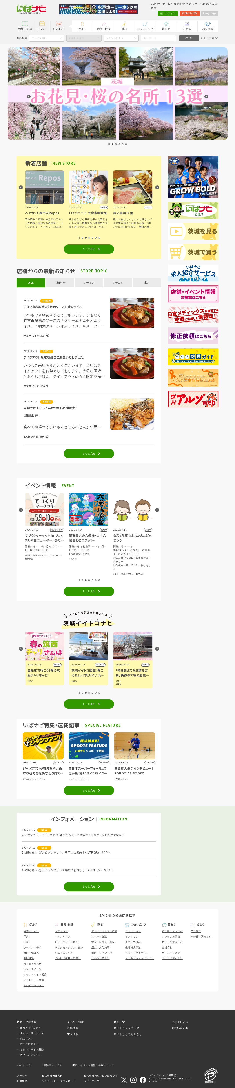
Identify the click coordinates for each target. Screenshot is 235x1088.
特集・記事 (25, 28)
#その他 (73, 559)
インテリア (131, 936)
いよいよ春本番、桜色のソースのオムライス (53, 307)
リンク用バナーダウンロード (59, 1081)
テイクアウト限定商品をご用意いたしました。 (54, 357)
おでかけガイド (29, 1044)
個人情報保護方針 (52, 1075)
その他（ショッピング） (139, 958)
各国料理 (29, 958)
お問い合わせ (180, 1028)
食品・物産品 (133, 942)
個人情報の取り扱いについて (101, 1075)
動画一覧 (119, 1022)
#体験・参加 (31, 555)
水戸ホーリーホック (32, 1033)
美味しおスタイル (30, 1054)
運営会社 (22, 1075)
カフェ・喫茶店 (33, 963)
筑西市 (57, 665)
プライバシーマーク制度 (161, 1075)
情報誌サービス (52, 1065)
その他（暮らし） (172, 958)
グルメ (82, 28)
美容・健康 (104, 28)
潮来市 (146, 665)
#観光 (30, 681)
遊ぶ (124, 28)
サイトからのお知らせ (128, 1034)
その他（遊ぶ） (100, 958)
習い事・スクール (172, 931)
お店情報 (72, 1028)
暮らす (166, 28)
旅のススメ (26, 1038)
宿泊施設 (196, 931)
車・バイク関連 (171, 952)
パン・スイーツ (33, 969)
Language (210, 13)
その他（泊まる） (201, 936)
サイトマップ (92, 1081)
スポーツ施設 (99, 936)
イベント (41, 28)
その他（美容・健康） (68, 958)
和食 (26, 942)
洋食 (26, 936)
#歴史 (119, 681)
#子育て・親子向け (135, 574)
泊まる (187, 28)
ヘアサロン (61, 931)
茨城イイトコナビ (30, 1027)
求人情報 (207, 28)
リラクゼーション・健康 (69, 947)
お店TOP (59, 28)
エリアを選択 (39, 38)
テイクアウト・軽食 (35, 974)
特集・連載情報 (26, 1022)
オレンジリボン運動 (32, 1049)
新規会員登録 (189, 13)
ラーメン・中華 (33, 947)
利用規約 (22, 1081)
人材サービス (24, 1065)
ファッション (133, 931)
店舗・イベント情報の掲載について (93, 1065)
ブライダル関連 (171, 936)
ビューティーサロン (66, 942)
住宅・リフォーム (172, 942)
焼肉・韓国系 (31, 952)
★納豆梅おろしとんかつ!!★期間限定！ (50, 408)
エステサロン (63, 936)
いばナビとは (180, 1022)
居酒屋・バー (31, 931)
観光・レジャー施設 (103, 942)
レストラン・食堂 (34, 980)
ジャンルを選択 (114, 38)
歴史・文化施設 (100, 947)
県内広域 (100, 665)
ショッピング (145, 28)
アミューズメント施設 (104, 931)
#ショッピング (45, 555)
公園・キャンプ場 (101, 952)
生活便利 (167, 947)
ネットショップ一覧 (126, 1028)
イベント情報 (75, 1022)
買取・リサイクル (135, 952)
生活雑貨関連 (133, 947)
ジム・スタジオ (64, 952)
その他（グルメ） (34, 985)
